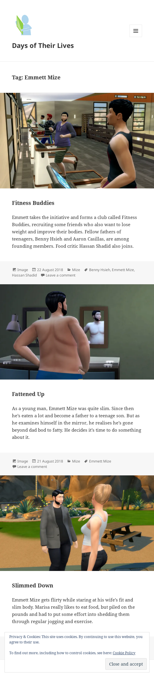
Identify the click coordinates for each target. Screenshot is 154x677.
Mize (76, 269)
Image (22, 269)
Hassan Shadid (24, 275)
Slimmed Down (32, 585)
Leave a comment (60, 275)
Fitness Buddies (33, 202)
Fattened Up (28, 394)
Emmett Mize (123, 269)
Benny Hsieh (99, 269)
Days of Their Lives (43, 45)
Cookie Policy (124, 652)
